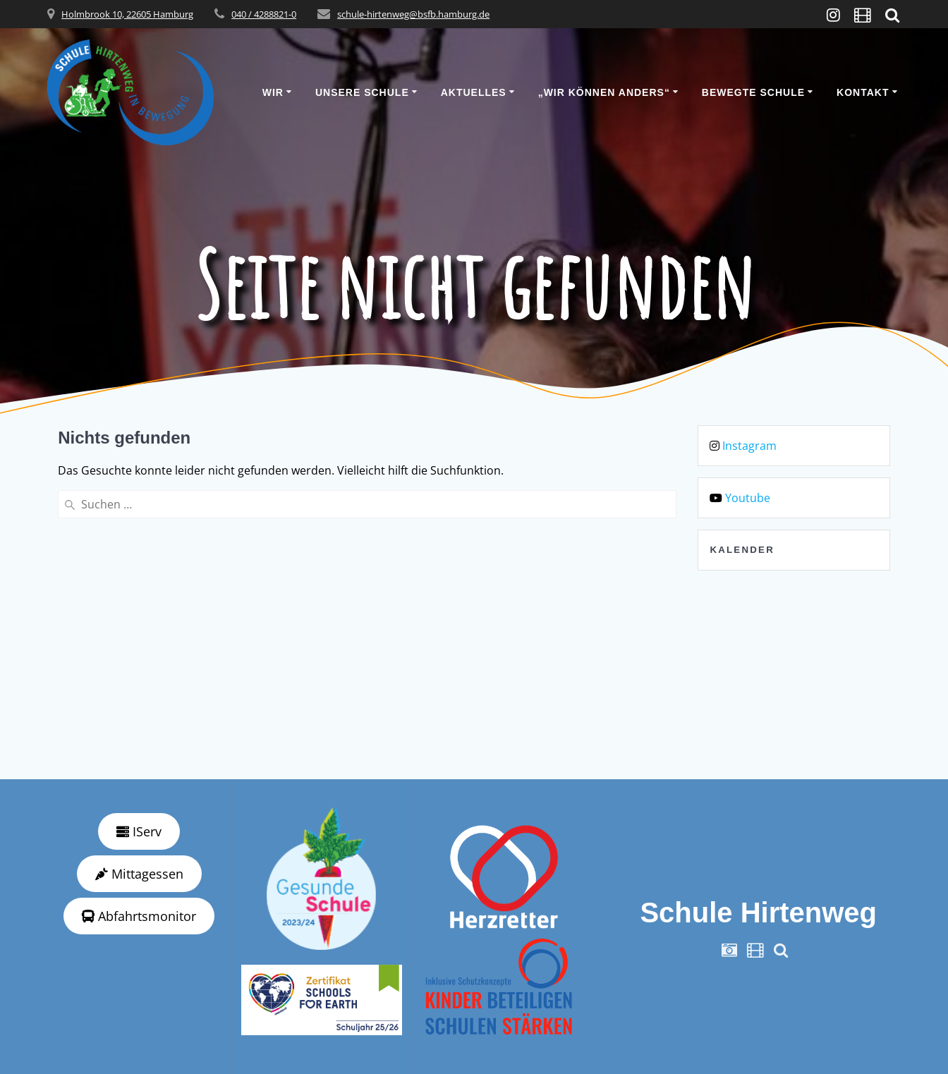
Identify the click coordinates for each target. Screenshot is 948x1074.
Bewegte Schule (753, 92)
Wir (273, 92)
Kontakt (863, 92)
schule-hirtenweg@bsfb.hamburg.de (413, 14)
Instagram (749, 445)
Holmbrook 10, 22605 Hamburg (127, 14)
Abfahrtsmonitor (139, 916)
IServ (139, 831)
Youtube (747, 498)
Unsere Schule (362, 92)
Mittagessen (139, 873)
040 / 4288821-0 (263, 14)
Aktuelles (473, 92)
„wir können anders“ (604, 92)
